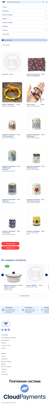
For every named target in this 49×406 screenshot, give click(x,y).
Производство (5, 340)
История (3, 343)
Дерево (24, 18)
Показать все (10, 248)
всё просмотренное (24, 295)
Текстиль (24, 30)
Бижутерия (24, 11)
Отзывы (3, 348)
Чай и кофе (6, 34)
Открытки (5, 26)
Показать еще (10, 243)
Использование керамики (8, 337)
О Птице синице (5, 345)
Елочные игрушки (8, 22)
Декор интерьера (24, 14)
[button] (46, 275)
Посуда (24, 7)
